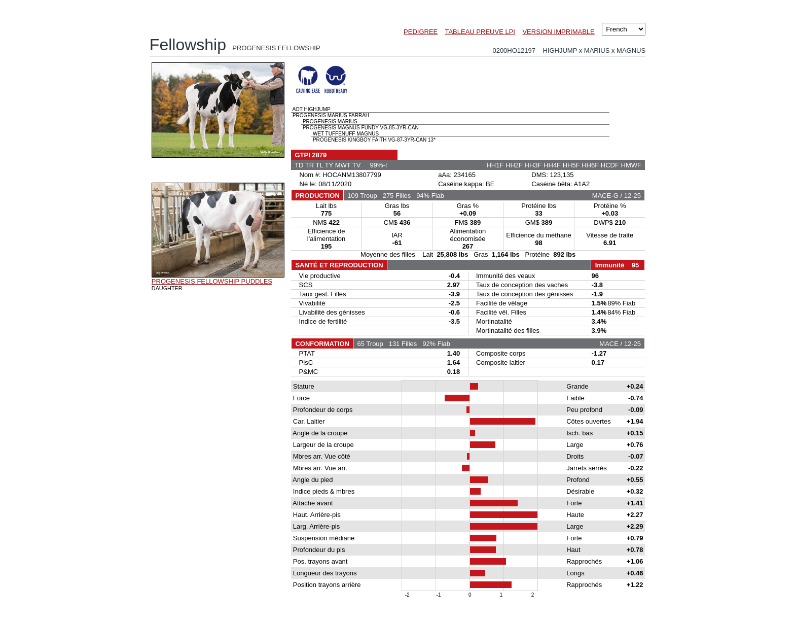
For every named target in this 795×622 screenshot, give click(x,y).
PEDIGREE (421, 32)
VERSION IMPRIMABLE (558, 32)
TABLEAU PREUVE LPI (480, 32)
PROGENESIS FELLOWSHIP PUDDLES (212, 281)
